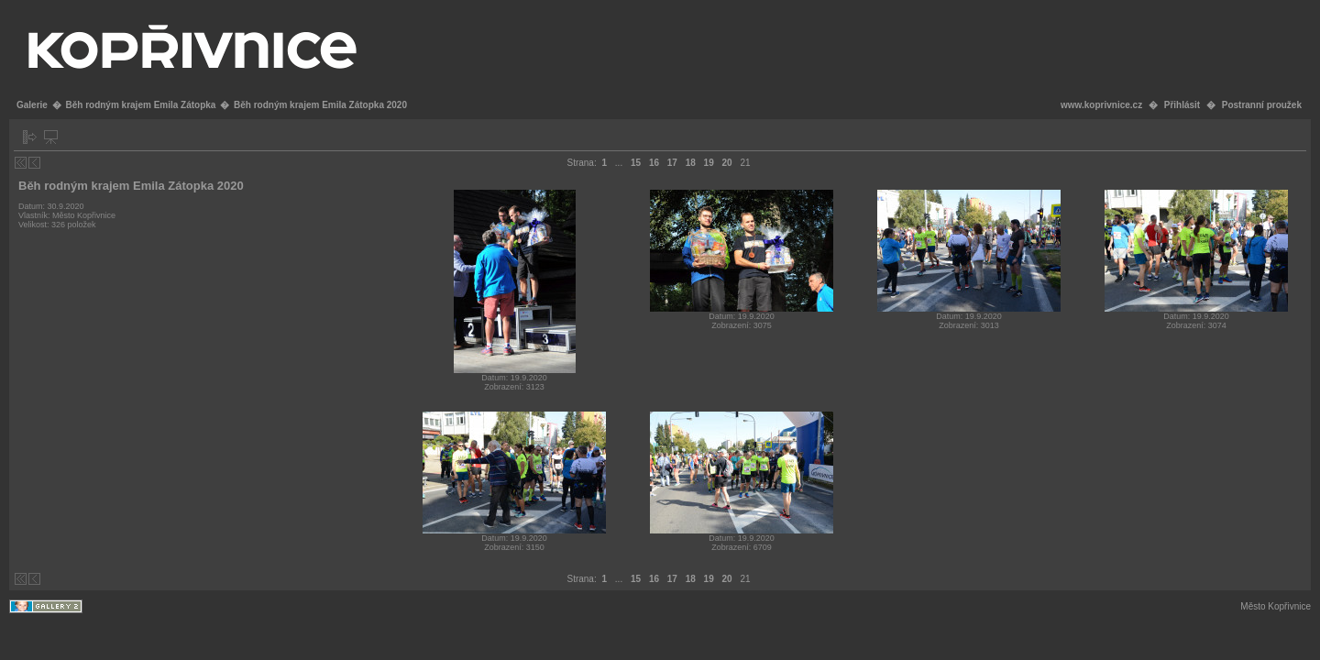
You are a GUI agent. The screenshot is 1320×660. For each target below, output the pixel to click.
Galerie (32, 105)
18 (691, 163)
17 (672, 163)
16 (654, 163)
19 (709, 163)
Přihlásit (1182, 105)
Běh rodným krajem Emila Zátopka (140, 105)
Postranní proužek (1262, 105)
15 (636, 163)
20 (727, 163)
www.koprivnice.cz (1101, 105)
